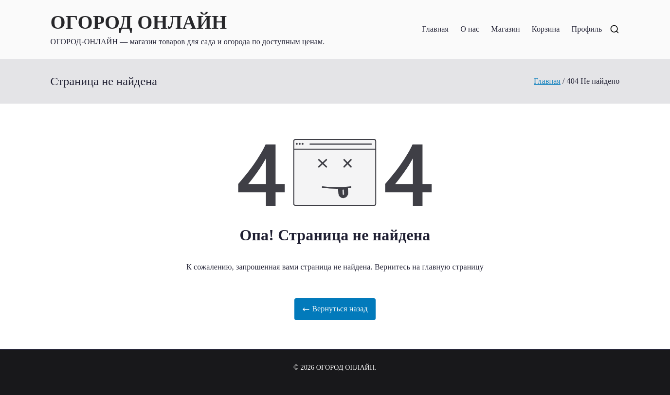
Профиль (587, 29)
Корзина (546, 29)
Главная (435, 29)
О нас (469, 29)
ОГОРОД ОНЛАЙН (139, 22)
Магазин (505, 29)
